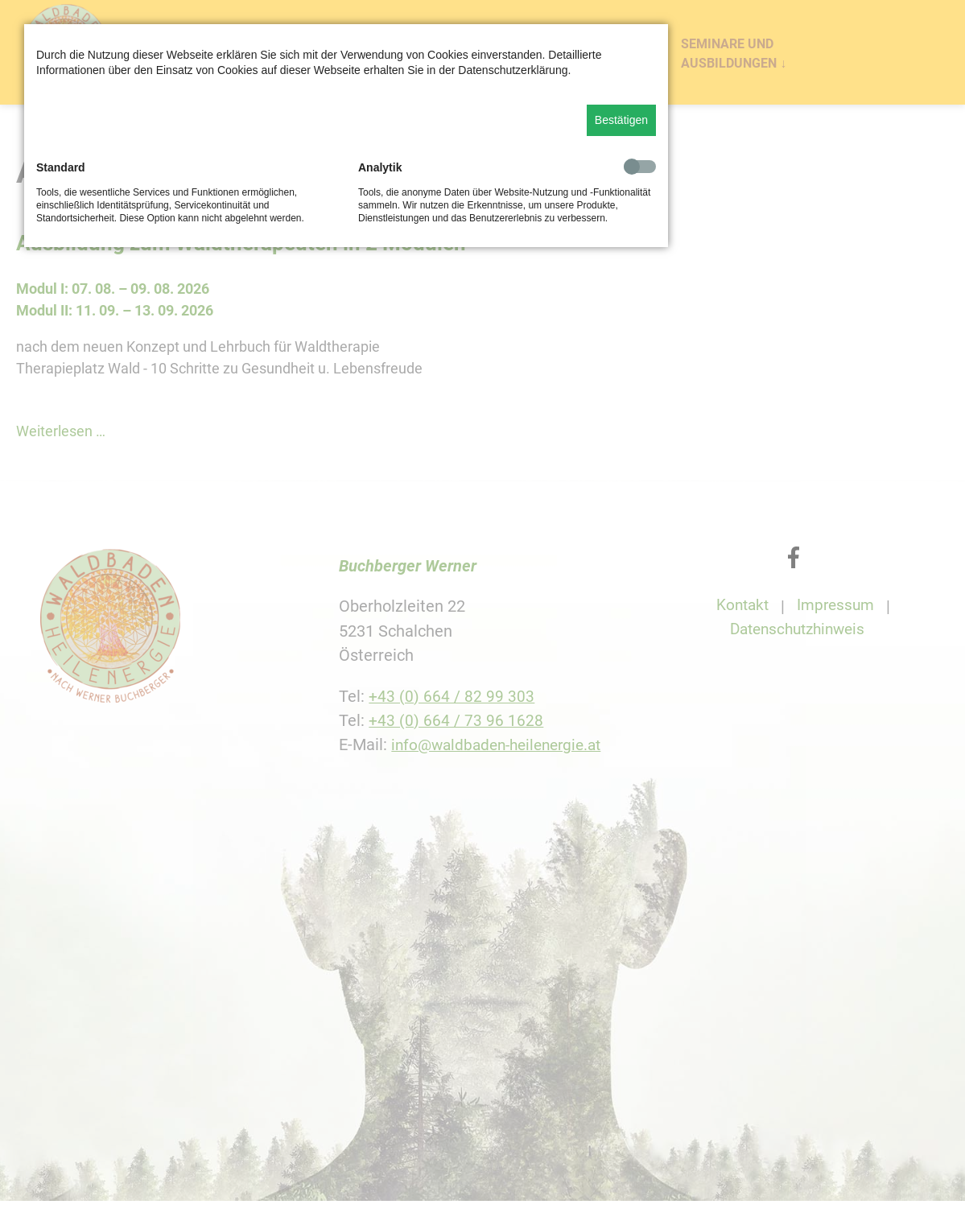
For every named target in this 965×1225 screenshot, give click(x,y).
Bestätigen (621, 119)
